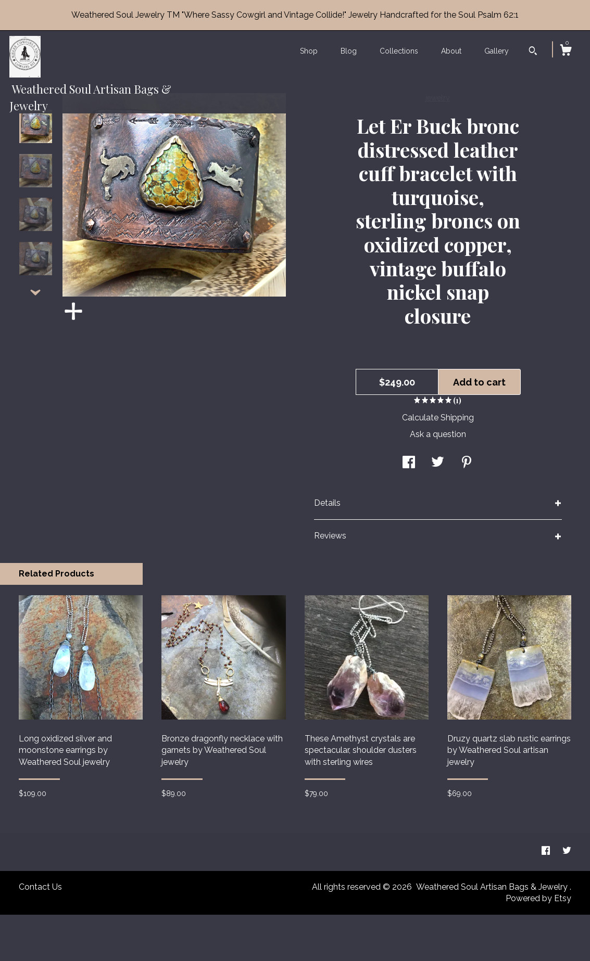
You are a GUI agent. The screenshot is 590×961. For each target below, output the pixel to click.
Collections (399, 51)
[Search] (533, 52)
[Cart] (565, 51)
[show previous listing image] (35, 141)
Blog (349, 51)
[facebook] (547, 898)
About (451, 51)
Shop (309, 51)
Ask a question (438, 480)
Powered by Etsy (538, 945)
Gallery (496, 51)
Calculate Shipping (438, 464)
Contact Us (40, 933)
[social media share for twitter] (438, 509)
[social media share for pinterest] (466, 509)
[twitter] (566, 898)
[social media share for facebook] (409, 509)
